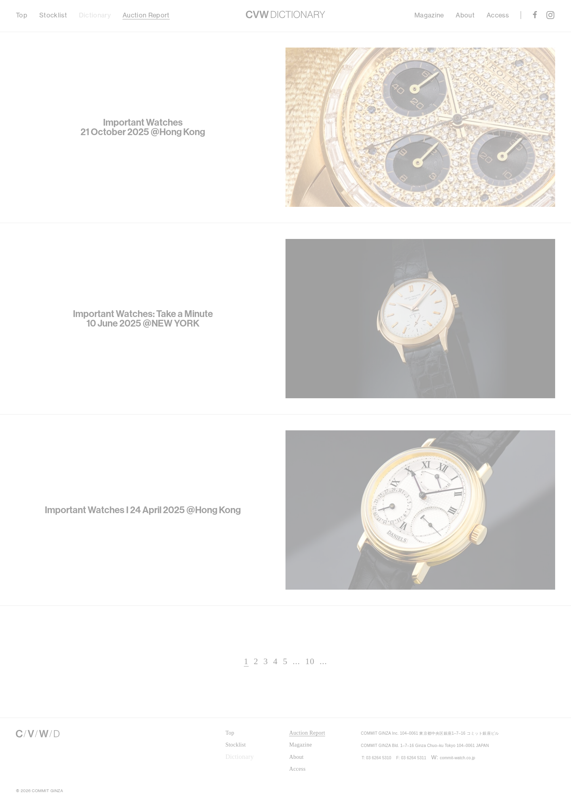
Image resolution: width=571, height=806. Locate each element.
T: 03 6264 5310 (382, 781)
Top (21, 15)
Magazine (429, 15)
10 (295, 661)
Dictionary (95, 15)
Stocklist (53, 15)
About (465, 15)
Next (424, 662)
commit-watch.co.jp (488, 781)
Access (498, 15)
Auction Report (146, 15)
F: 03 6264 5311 (429, 781)
